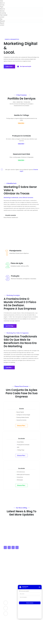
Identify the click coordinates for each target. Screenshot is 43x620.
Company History (9, 555)
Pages (1, 7)
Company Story (9, 580)
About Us (2, 9)
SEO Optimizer (8, 586)
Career (6, 572)
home (1, 1)
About (6, 553)
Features (7, 558)
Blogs (6, 561)
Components (8, 583)
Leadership (7, 575)
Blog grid (2, 21)
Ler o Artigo (10, 320)
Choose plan (21, 418)
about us (2, 3)
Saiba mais (9, 63)
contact (2, 17)
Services (2, 11)
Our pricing (3, 13)
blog (1, 19)
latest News (7, 563)
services (2, 5)
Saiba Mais (21, 123)
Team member (3, 15)
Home (6, 550)
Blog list (2, 23)
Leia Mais (9, 360)
